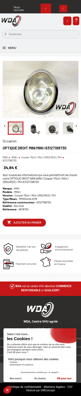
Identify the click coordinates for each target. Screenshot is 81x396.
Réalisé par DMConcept (40, 390)
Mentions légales (54, 387)
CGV (70, 387)
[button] (20, 8)
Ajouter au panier (24, 222)
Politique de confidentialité (25, 387)
